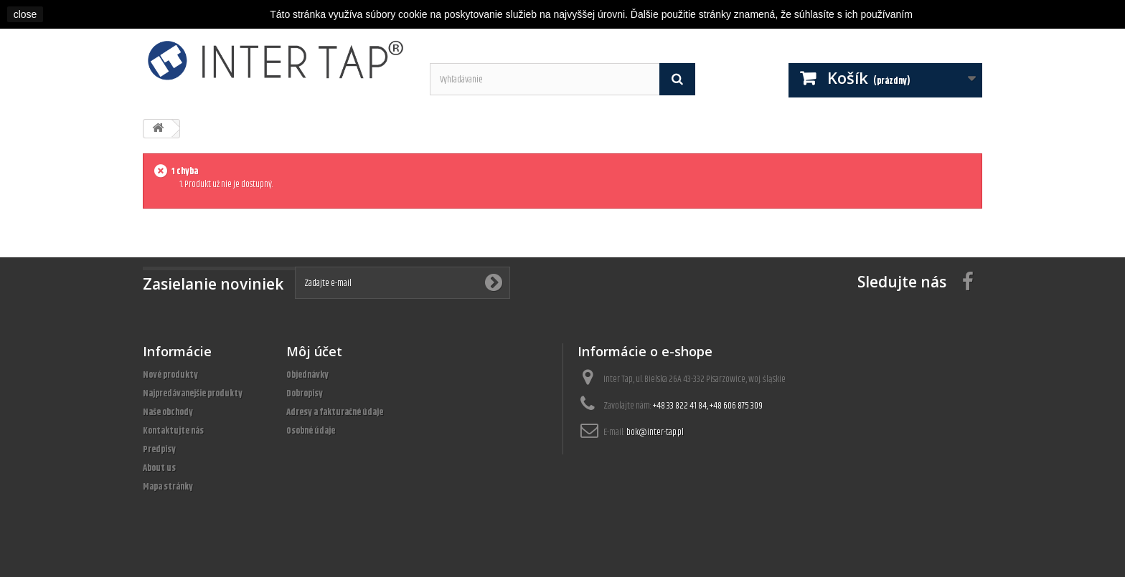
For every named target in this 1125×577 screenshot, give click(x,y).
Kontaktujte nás (173, 431)
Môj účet (314, 351)
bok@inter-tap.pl (655, 432)
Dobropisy (304, 393)
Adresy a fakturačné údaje (334, 412)
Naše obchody (168, 412)
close (25, 14)
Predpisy (159, 449)
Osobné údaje (310, 431)
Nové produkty (170, 375)
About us (159, 468)
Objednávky (307, 375)
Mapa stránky (168, 487)
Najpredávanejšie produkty (193, 393)
